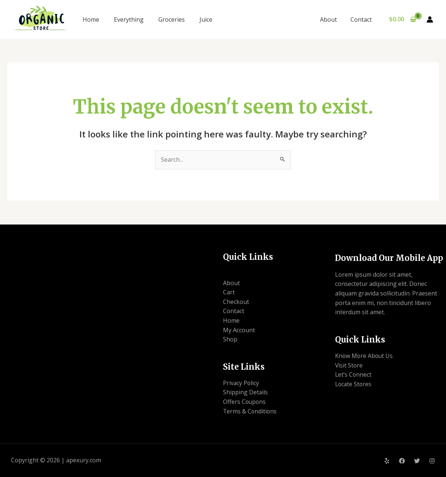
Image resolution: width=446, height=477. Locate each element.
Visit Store (349, 365)
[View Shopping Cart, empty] (402, 19)
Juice (205, 19)
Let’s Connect (353, 374)
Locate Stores (354, 384)
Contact (362, 19)
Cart (229, 292)
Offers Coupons (245, 402)
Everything (129, 19)
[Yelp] (387, 461)
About (331, 19)
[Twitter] (417, 461)
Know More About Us (364, 356)
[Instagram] (432, 461)
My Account (239, 330)
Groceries (171, 19)
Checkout (236, 302)
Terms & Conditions (250, 411)
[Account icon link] (430, 19)
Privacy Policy (241, 383)
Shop (230, 339)
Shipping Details (245, 392)
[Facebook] (402, 461)
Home (91, 19)
